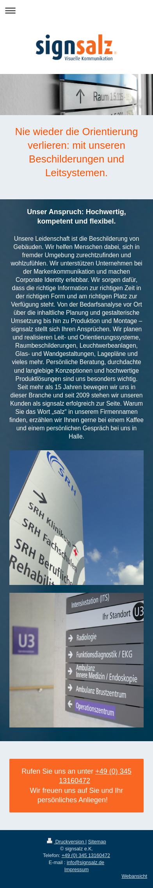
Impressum (76, 869)
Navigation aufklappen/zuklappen (76, 10)
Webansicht (134, 876)
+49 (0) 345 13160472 (86, 855)
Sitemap (97, 842)
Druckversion (66, 842)
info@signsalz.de (85, 862)
